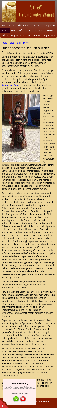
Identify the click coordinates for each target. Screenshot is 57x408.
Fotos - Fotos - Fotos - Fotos (15, 42)
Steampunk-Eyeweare (12, 85)
